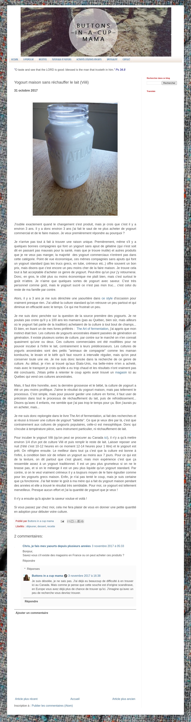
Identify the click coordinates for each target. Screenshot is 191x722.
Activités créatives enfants (89, 59)
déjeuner (31, 526)
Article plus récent (26, 698)
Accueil (14, 59)
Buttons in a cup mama (47, 575)
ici (105, 437)
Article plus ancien (123, 698)
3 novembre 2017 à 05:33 (108, 546)
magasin (121, 372)
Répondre (29, 560)
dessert (41, 526)
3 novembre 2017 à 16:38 (84, 575)
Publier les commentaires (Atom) (52, 705)
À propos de (29, 59)
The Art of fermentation (92, 329)
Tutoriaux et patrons (61, 59)
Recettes (43, 59)
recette (51, 526)
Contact (126, 59)
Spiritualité (112, 59)
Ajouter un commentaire (32, 612)
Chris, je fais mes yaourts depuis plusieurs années (57, 546)
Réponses (33, 568)
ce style (107, 298)
